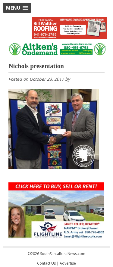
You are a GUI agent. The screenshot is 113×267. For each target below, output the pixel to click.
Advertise (68, 263)
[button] (17, 8)
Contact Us (46, 263)
